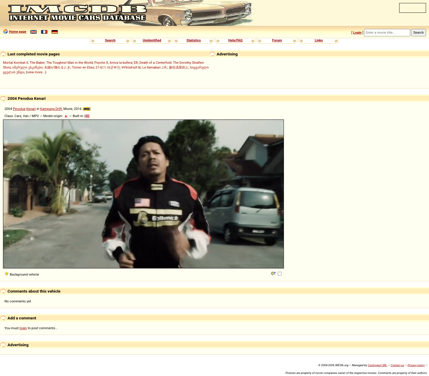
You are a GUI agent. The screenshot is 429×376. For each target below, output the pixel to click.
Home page (17, 31)
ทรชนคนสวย (131, 67)
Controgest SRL (377, 365)
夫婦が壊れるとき (57, 67)
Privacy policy (416, 365)
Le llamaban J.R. (154, 67)
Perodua (19, 109)
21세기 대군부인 (108, 67)
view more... (36, 72)
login (23, 328)
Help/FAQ (235, 40)
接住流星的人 (179, 67)
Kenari (31, 109)
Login (357, 32)
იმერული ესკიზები (27, 67)
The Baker (37, 62)
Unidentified (152, 40)
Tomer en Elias (83, 67)
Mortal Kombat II (15, 62)
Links (319, 40)
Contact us (397, 365)
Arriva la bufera (121, 62)
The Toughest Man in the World (69, 62)
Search (110, 40)
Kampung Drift (51, 109)
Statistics (193, 40)
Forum (277, 40)
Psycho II (101, 62)
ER (136, 62)
